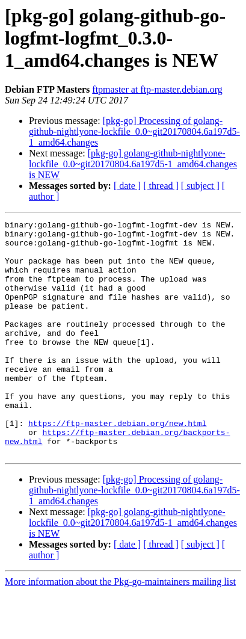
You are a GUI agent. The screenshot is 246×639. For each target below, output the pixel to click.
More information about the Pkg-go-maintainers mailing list (120, 628)
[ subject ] (200, 186)
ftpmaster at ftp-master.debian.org (157, 89)
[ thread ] (161, 186)
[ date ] (127, 186)
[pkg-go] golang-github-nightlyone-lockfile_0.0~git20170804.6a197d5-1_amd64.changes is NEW (133, 164)
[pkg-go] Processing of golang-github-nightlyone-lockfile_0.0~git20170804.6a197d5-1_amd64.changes (134, 131)
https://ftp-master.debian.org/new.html (117, 464)
